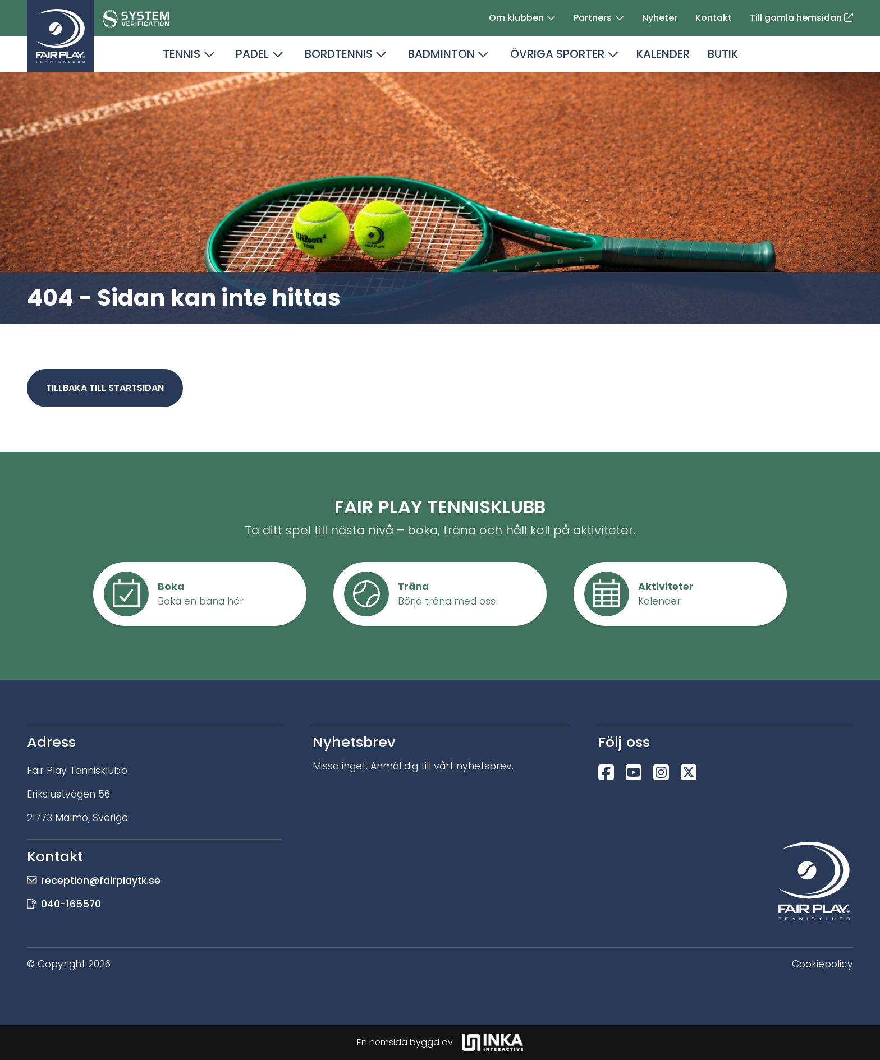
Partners (593, 17)
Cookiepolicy (822, 964)
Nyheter (659, 17)
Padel (252, 54)
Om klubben (516, 17)
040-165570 (71, 904)
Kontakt (713, 17)
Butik (723, 54)
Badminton (441, 54)
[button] (551, 18)
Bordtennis (339, 54)
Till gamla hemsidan (801, 17)
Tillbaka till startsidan (105, 387)
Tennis (181, 54)
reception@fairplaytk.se (101, 880)
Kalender (663, 54)
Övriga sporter (557, 54)
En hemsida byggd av (440, 1042)
